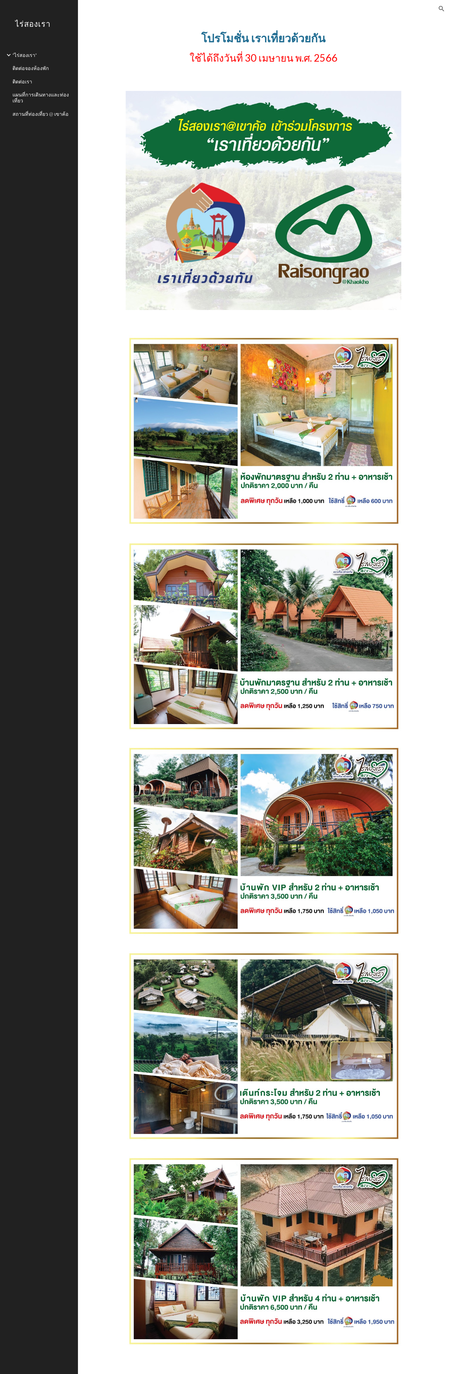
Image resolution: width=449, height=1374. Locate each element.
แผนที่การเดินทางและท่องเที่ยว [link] (40, 97)
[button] (441, 8)
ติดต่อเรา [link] (22, 81)
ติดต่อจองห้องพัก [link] (30, 68)
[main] (263, 51)
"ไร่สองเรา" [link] (24, 55)
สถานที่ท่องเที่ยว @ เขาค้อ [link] (40, 114)
